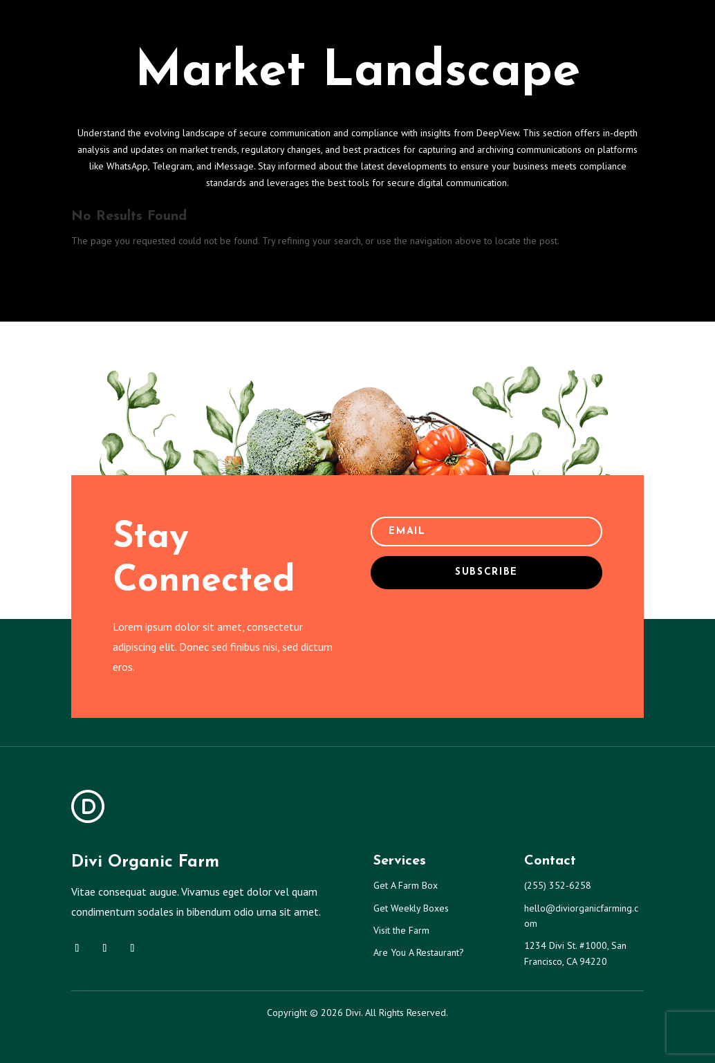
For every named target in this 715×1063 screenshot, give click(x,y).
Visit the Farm (401, 930)
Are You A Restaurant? (418, 952)
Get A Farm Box (405, 885)
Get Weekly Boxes (411, 908)
